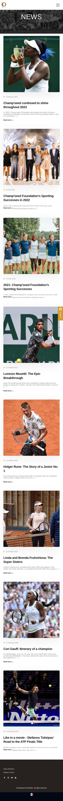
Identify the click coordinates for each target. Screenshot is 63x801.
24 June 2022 (10, 279)
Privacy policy (9, 772)
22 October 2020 (12, 367)
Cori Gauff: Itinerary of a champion (27, 649)
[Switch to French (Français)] (31, 794)
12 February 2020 (12, 643)
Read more (7, 120)
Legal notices (8, 769)
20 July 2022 (10, 190)
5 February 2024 (12, 97)
